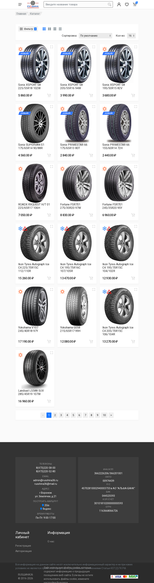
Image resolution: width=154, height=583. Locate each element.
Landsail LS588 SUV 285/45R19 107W (31, 392)
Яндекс (45, 508)
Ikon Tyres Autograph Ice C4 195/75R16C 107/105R (75, 268)
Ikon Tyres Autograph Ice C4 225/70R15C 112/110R (33, 268)
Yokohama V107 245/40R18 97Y (28, 329)
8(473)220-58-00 (45, 467)
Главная (21, 13)
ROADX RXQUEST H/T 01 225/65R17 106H (34, 206)
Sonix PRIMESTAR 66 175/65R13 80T (73, 146)
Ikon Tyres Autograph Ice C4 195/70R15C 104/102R (117, 268)
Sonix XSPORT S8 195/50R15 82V (113, 86)
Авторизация (23, 551)
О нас (51, 541)
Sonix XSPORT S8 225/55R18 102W (29, 86)
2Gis (45, 505)
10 (104, 415)
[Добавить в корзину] (49, 95)
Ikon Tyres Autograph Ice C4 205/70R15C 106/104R (117, 331)
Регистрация (23, 545)
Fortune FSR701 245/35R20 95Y (112, 206)
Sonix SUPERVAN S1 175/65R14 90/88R (31, 146)
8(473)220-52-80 (45, 471)
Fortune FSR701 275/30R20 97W (70, 206)
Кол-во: (120, 35)
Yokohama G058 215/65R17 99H (70, 329)
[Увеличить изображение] (51, 47)
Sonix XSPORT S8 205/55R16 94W (71, 86)
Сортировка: (69, 35)
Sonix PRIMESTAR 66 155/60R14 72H (116, 146)
